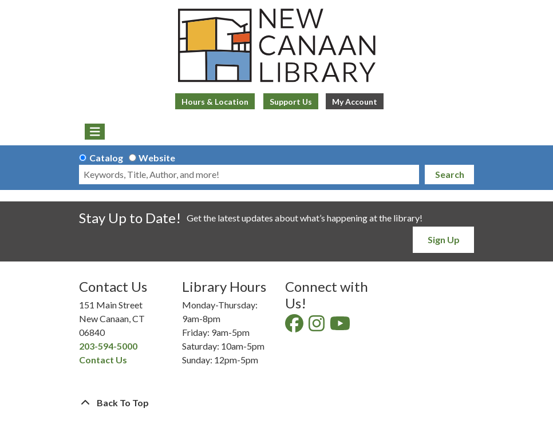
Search (449, 174)
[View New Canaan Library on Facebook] (295, 326)
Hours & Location (214, 101)
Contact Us (103, 359)
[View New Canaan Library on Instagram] (317, 326)
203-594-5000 (108, 345)
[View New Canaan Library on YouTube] (341, 326)
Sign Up (444, 239)
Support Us (291, 101)
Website (157, 157)
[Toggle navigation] (95, 132)
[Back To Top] (276, 402)
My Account (354, 101)
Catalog (106, 157)
